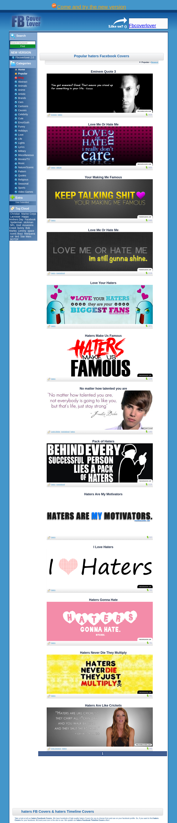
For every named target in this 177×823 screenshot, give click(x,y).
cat (12, 236)
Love (21, 134)
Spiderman (16, 222)
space (31, 230)
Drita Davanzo (56, 748)
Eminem (54, 115)
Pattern (22, 171)
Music (21, 163)
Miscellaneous (26, 155)
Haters (64, 748)
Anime (21, 89)
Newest (154, 62)
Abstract (22, 81)
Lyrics (21, 147)
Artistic (22, 94)
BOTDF (14, 239)
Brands (22, 98)
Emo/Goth (23, 122)
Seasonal (23, 183)
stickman (28, 222)
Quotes (22, 175)
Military (22, 151)
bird (17, 236)
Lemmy (22, 230)
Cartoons (23, 106)
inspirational (60, 273)
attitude (59, 167)
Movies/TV (24, 159)
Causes (22, 110)
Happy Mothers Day (19, 218)
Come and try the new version (91, 7)
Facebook (30, 219)
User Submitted (22, 202)
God (18, 225)
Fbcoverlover (142, 25)
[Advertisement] (103, 43)
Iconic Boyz (16, 233)
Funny (21, 126)
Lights (21, 142)
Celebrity (23, 114)
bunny (20, 228)
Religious (23, 179)
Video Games (25, 191)
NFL (12, 225)
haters (60, 115)
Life (20, 138)
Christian (15, 213)
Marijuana (29, 233)
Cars (21, 102)
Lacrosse (15, 216)
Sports (21, 187)
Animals (22, 85)
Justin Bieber (55, 432)
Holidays (23, 130)
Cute (21, 118)
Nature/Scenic (26, 167)
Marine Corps (28, 213)
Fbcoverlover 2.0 (25, 57)
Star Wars (25, 236)
